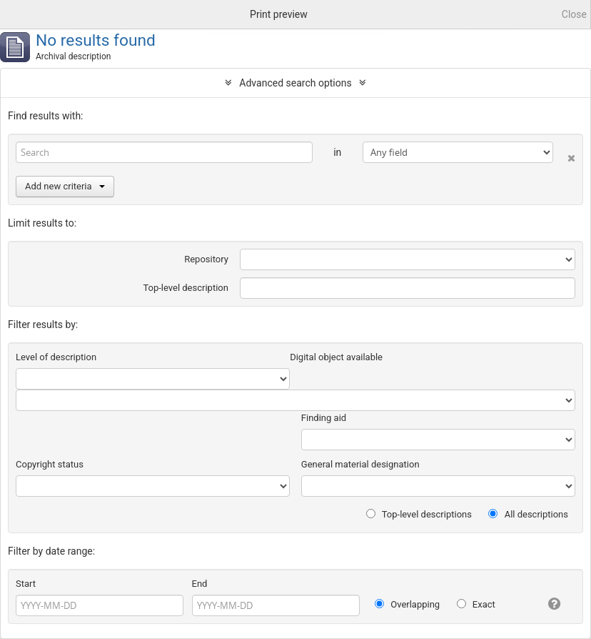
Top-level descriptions (419, 514)
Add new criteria (65, 186)
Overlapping (407, 604)
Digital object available (336, 357)
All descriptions (528, 514)
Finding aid (323, 417)
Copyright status (50, 464)
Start (26, 583)
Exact (476, 604)
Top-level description (185, 287)
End (200, 583)
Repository (206, 259)
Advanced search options (295, 83)
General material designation (360, 464)
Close (574, 14)
